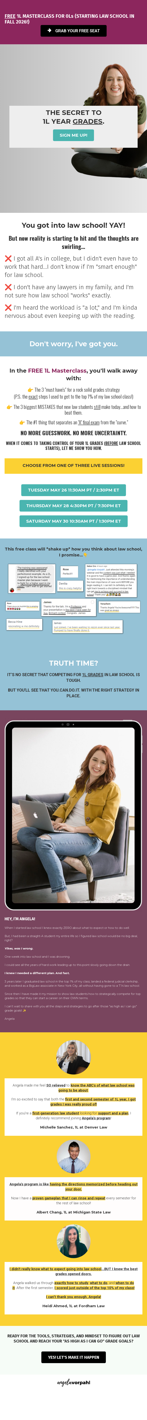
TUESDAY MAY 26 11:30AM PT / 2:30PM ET (73, 490)
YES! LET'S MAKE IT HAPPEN (73, 1357)
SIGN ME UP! (73, 135)
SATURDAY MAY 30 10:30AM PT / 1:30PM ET (73, 521)
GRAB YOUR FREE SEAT (73, 30)
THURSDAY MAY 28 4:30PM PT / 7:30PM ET (73, 505)
